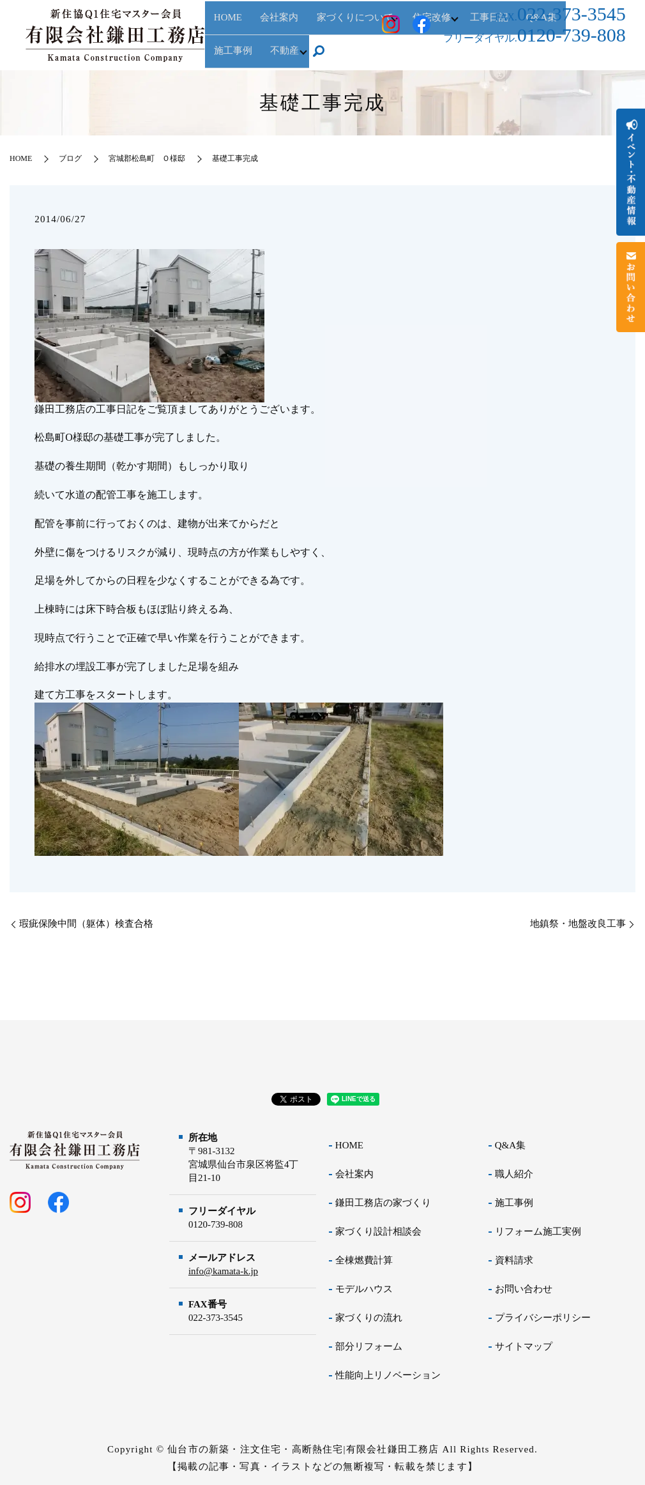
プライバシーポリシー (543, 1318)
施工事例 (514, 1203)
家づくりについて (333, 36)
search (262, 57)
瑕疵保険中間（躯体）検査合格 (86, 923)
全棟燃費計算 (364, 1260)
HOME (223, 36)
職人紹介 (514, 1174)
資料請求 (514, 1260)
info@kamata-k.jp (223, 1271)
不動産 (223, 57)
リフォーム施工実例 (538, 1231)
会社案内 (266, 36)
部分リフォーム (368, 1346)
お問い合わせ (523, 1289)
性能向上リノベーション (388, 1375)
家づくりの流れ (368, 1318)
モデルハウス (364, 1289)
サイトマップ (523, 1346)
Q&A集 (510, 1145)
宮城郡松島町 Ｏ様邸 (147, 158)
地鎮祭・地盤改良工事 (578, 923)
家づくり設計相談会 (378, 1231)
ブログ (70, 158)
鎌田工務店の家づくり (383, 1203)
